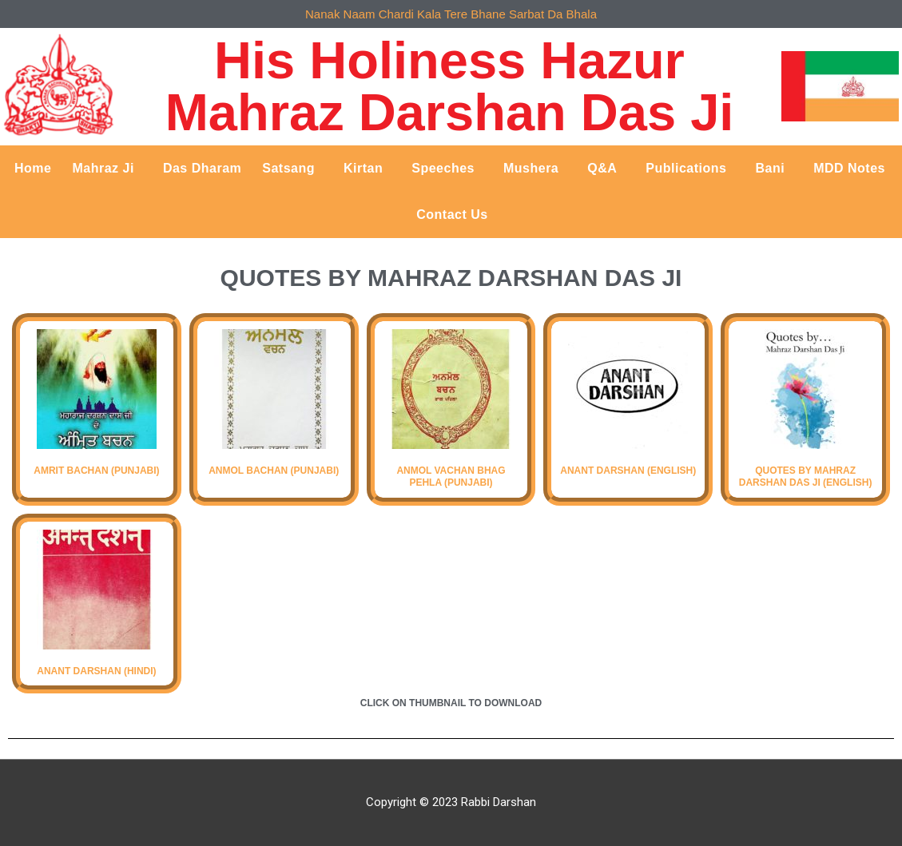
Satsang (292, 169)
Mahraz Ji (106, 169)
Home (32, 168)
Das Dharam (202, 168)
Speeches (447, 169)
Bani (774, 169)
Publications (690, 169)
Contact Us (451, 214)
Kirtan (367, 169)
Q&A (606, 169)
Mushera (534, 169)
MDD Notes (849, 168)
